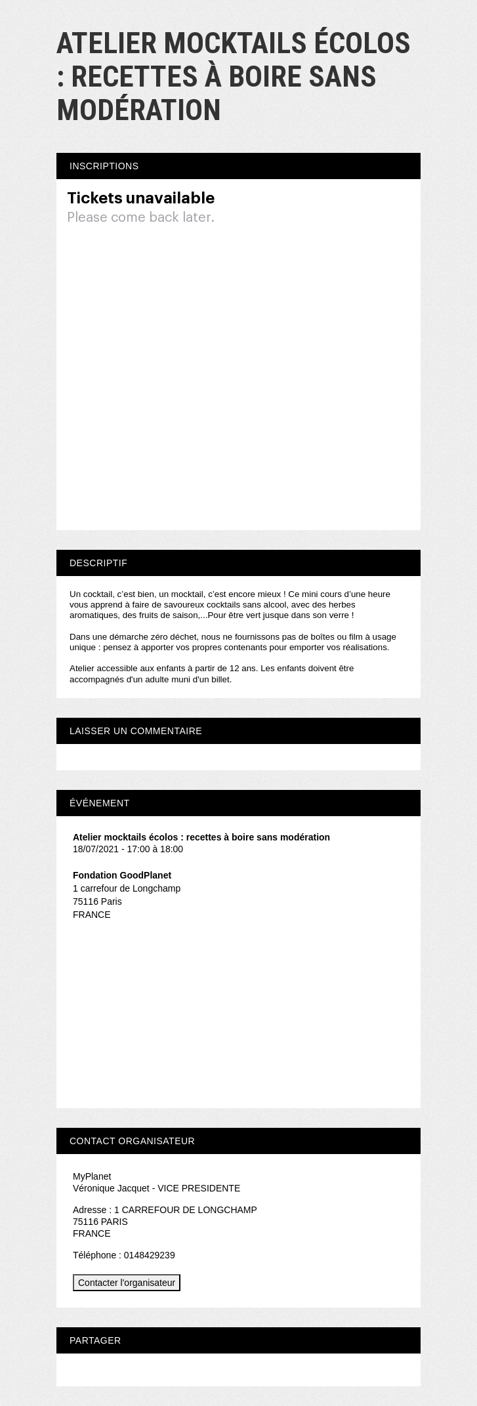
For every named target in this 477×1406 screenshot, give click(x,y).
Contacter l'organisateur (126, 1282)
